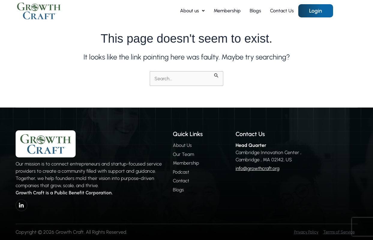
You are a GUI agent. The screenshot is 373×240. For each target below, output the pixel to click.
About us (192, 11)
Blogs (255, 11)
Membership (227, 11)
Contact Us (282, 11)
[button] (192, 11)
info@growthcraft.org (256, 168)
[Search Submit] (218, 74)
